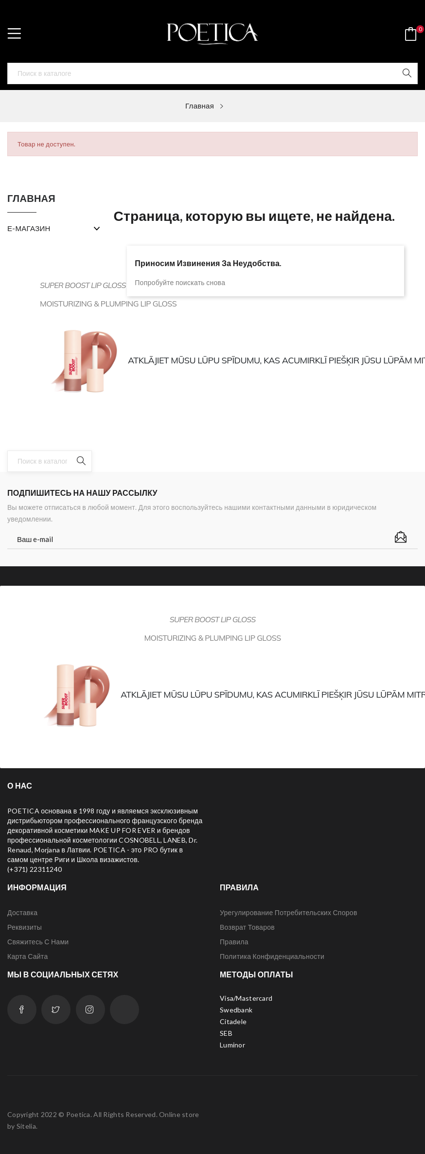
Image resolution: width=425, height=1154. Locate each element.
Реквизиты (24, 927)
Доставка (22, 912)
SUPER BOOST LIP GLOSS (83, 285)
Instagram (90, 1009)
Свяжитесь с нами (38, 942)
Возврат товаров (247, 927)
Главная (31, 198)
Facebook (21, 1009)
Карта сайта (27, 956)
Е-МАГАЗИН (29, 228)
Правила (234, 942)
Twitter (56, 1009)
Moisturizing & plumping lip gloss (212, 638)
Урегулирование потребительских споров (288, 912)
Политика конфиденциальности (272, 956)
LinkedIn (124, 1009)
